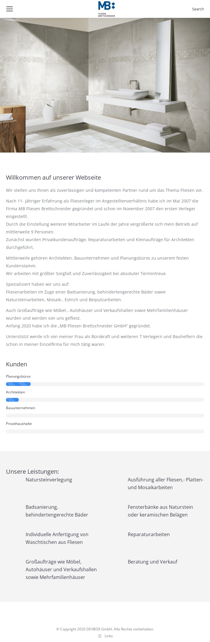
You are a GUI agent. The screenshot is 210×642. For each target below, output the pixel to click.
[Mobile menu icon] (9, 8)
